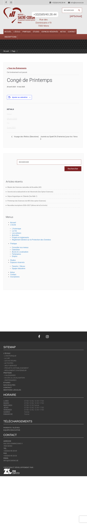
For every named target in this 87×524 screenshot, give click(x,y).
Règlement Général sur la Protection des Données (31, 240)
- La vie (6, 358)
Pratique (26, 32)
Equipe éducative (18, 268)
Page (13, 51)
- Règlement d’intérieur (15, 370)
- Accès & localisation (14, 378)
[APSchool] (76, 16)
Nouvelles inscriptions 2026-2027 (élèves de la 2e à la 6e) (27, 205)
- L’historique (9, 356)
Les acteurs (16, 233)
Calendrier (16, 250)
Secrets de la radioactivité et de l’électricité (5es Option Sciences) (30, 192)
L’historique (16, 229)
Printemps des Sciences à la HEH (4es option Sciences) (26, 201)
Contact (72, 32)
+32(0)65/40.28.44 (45, 14)
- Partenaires (9, 380)
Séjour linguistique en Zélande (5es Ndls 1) (22, 196)
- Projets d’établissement (16, 368)
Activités (15, 235)
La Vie (14, 231)
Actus (63, 32)
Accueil (7, 32)
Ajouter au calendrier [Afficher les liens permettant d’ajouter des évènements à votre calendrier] (20, 97)
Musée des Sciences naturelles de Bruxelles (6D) (24, 187)
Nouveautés (9, 385)
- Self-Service (10, 365)
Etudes (36, 32)
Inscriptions (10, 37)
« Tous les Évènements (17, 68)
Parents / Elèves (18, 266)
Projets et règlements (20, 237)
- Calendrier (9, 375)
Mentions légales (12, 390)
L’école (17, 32)
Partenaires (16, 254)
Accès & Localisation (20, 252)
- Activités (8, 363)
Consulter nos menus (20, 247)
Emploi (14, 256)
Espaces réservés (49, 32)
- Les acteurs (9, 361)
